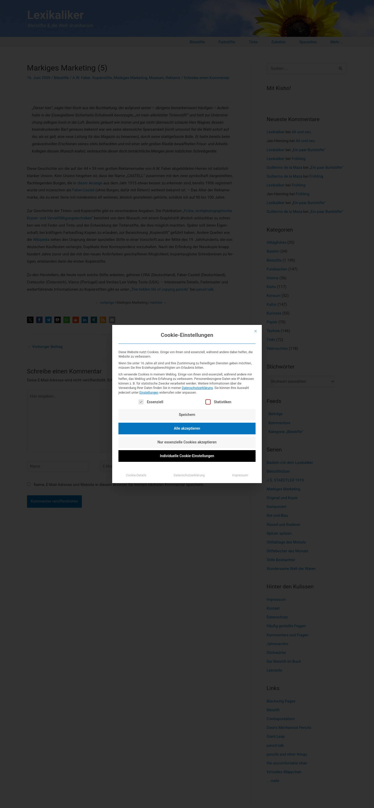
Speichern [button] (187, 415)
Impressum (240, 475)
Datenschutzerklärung (197, 388)
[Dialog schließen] (255, 331)
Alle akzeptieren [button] (187, 428)
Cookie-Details (136, 475)
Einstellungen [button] (148, 392)
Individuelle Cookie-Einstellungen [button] (187, 456)
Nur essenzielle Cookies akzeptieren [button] (187, 442)
